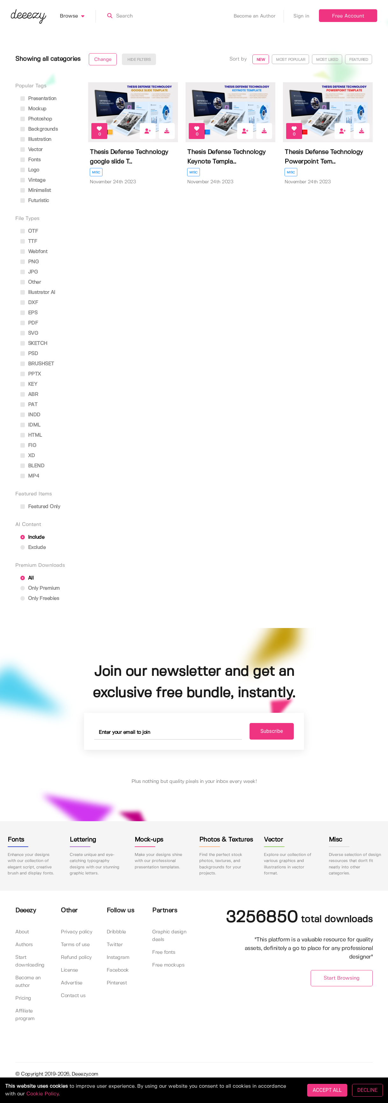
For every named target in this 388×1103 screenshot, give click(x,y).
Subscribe (271, 731)
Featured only (40, 506)
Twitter (115, 944)
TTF (28, 241)
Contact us (73, 995)
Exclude (33, 547)
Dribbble (116, 932)
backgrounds (39, 129)
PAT (28, 404)
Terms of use (75, 944)
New (261, 60)
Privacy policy (76, 932)
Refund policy (76, 957)
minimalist (35, 190)
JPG (29, 272)
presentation (38, 98)
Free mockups (168, 965)
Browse (78, 16)
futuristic (34, 200)
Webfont (33, 251)
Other (30, 282)
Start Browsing (342, 978)
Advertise (71, 983)
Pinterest (117, 983)
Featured (358, 60)
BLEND (32, 466)
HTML (31, 435)
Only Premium (40, 588)
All (26, 578)
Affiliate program (25, 1015)
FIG (28, 445)
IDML (30, 425)
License (69, 970)
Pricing (23, 998)
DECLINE (367, 1090)
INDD (30, 415)
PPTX (30, 374)
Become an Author (259, 16)
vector (31, 149)
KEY (28, 384)
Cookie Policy (42, 1094)
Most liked (327, 60)
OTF (29, 231)
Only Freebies (39, 598)
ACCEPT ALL (327, 1090)
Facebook (118, 970)
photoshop (36, 119)
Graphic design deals (169, 936)
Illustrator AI (37, 292)
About (22, 932)
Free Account (348, 16)
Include (32, 537)
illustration (35, 139)
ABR (29, 394)
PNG (29, 261)
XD (27, 455)
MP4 (29, 476)
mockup (33, 108)
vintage (32, 180)
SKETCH (33, 343)
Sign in (301, 16)
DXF (29, 302)
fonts (30, 159)
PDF (29, 323)
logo (29, 170)
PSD (29, 353)
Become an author (28, 981)
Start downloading (30, 961)
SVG (29, 333)
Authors (24, 944)
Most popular (290, 60)
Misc (96, 172)
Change (102, 59)
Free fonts (163, 952)
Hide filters (139, 60)
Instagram (118, 957)
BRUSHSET (37, 364)
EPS (28, 312)
